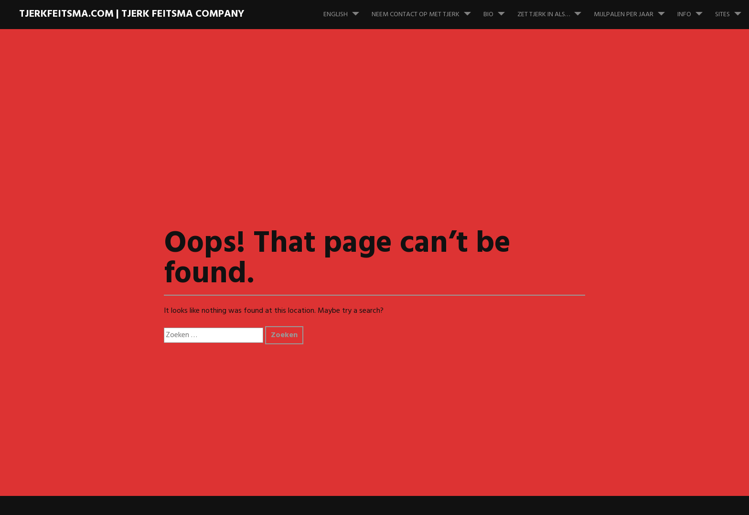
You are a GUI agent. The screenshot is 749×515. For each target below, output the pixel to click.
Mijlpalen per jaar (633, 10)
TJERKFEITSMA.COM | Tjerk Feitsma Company (131, 14)
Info (693, 10)
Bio (498, 10)
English (345, 10)
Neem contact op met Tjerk (425, 10)
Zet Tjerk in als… (553, 10)
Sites (732, 10)
